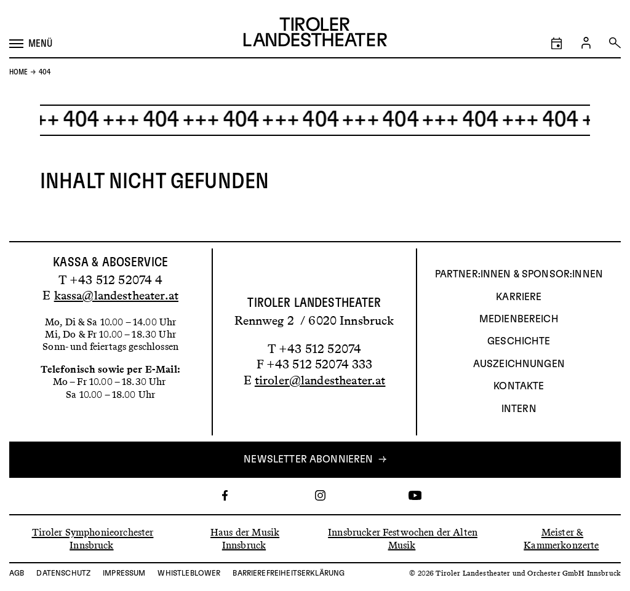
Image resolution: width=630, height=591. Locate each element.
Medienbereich (519, 319)
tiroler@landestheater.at (320, 380)
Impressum (124, 573)
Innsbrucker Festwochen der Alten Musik (402, 538)
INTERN (518, 409)
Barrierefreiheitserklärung (289, 573)
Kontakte (518, 386)
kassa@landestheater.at (116, 295)
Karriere (518, 297)
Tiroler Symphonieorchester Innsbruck (93, 538)
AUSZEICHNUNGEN (519, 364)
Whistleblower (189, 573)
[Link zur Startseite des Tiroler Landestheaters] (315, 33)
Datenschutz (63, 573)
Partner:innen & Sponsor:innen (519, 274)
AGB (16, 573)
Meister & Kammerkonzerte (561, 538)
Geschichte (519, 341)
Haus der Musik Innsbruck (244, 538)
